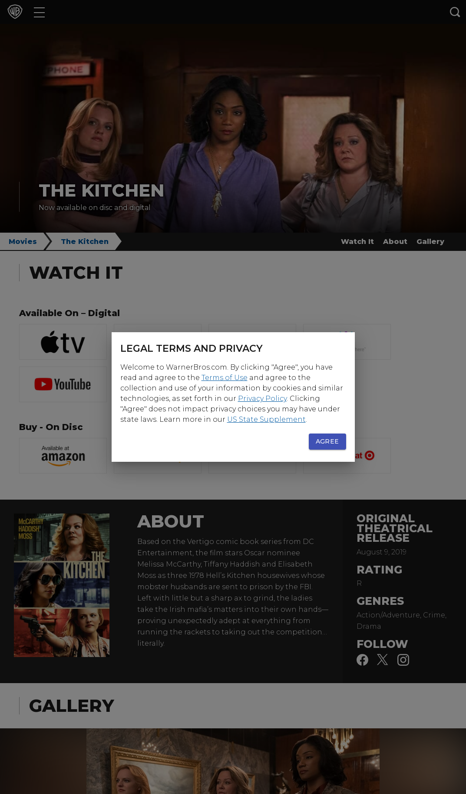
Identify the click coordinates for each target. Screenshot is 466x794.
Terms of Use (225, 378)
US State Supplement (266, 419)
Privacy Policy (262, 398)
